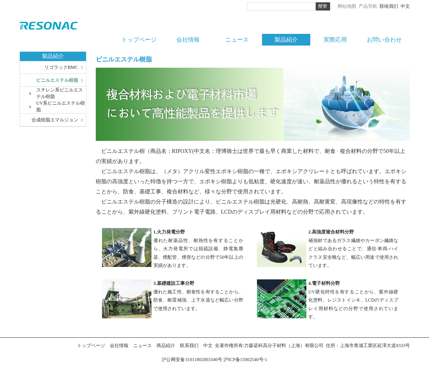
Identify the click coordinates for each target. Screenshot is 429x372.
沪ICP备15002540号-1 (245, 359)
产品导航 (368, 6)
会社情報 (188, 40)
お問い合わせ (384, 40)
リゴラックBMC (61, 67)
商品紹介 (165, 345)
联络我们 (389, 6)
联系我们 (189, 345)
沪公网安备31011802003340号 (192, 359)
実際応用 (335, 40)
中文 (405, 6)
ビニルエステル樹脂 (57, 80)
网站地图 (347, 6)
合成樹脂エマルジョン (55, 120)
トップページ (138, 40)
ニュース (237, 40)
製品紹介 (286, 40)
